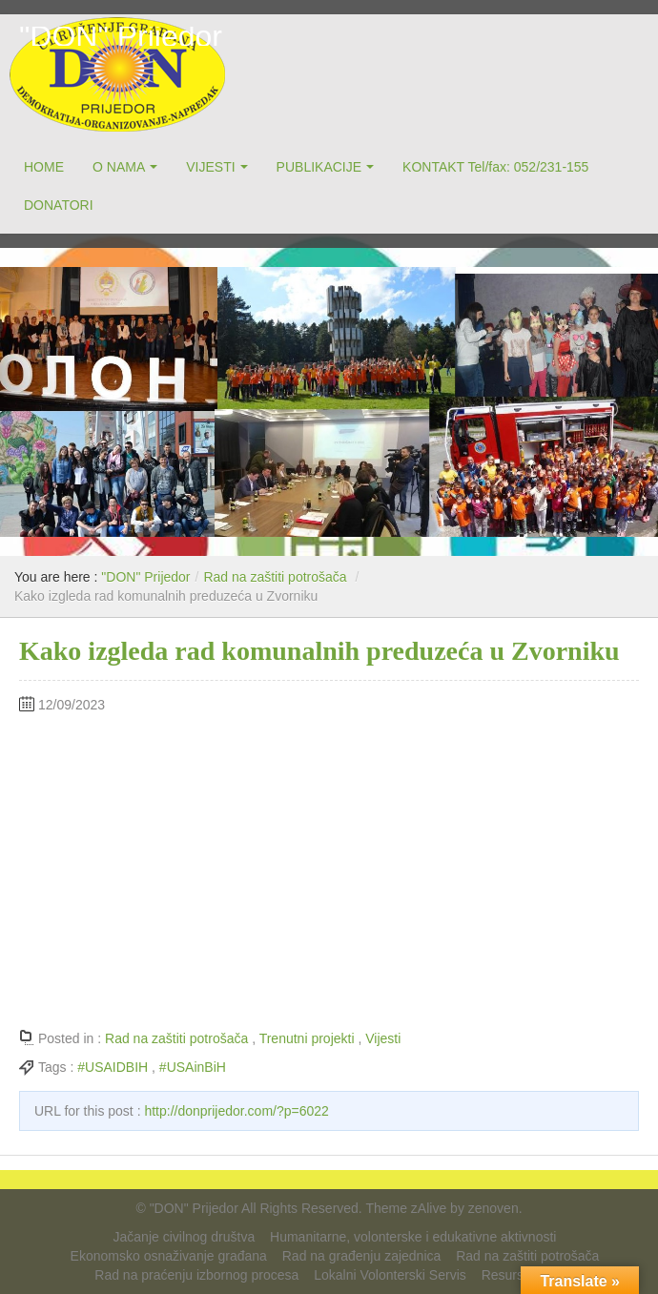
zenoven (493, 1208)
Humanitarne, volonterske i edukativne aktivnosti (413, 1236)
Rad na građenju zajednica (362, 1255)
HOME (44, 167)
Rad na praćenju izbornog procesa (196, 1275)
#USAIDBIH (112, 1067)
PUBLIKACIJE (319, 167)
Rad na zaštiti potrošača (274, 577)
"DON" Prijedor (120, 36)
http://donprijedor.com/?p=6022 (236, 1111)
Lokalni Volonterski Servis (390, 1275)
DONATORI (58, 205)
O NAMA (119, 167)
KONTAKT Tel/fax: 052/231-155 (495, 167)
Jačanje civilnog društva (184, 1236)
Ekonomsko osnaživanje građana (169, 1255)
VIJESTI (210, 167)
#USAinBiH (192, 1067)
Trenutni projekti (307, 1038)
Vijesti (383, 1038)
